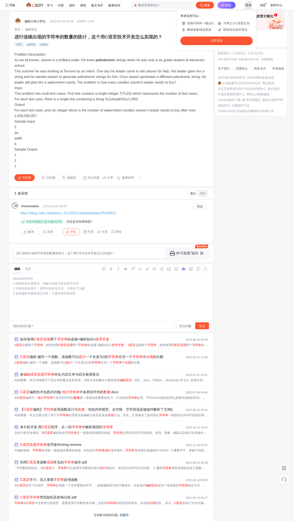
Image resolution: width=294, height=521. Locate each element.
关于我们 (224, 68)
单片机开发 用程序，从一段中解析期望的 (66, 427)
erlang (43, 44)
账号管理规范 (251, 100)
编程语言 (31, 29)
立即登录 (216, 40)
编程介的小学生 (35, 21)
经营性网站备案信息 (260, 77)
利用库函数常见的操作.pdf (53, 462)
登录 (248, 5)
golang (31, 44)
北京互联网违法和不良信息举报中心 (242, 88)
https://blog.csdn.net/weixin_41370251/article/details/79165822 (68, 213)
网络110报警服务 (258, 94)
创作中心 (276, 5)
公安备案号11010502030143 (241, 83)
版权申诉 (224, 105)
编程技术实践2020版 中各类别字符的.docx (69, 392)
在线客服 (267, 59)
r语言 (19, 44)
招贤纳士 (242, 68)
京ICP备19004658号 (231, 77)
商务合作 (260, 68)
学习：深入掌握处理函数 (49, 479)
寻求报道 (278, 68)
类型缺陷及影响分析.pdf (48, 497)
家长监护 (274, 88)
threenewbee (30, 206)
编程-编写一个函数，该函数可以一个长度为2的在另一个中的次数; (92, 357)
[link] (17, 29)
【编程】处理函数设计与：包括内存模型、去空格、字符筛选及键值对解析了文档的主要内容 (104, 409)
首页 (17, 29)
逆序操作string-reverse (50, 444)
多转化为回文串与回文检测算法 (59, 374)
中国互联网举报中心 (231, 94)
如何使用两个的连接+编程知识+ (64, 339)
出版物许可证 (241, 105)
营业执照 (268, 83)
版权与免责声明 (272, 100)
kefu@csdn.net (249, 59)
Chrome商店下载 (229, 100)
